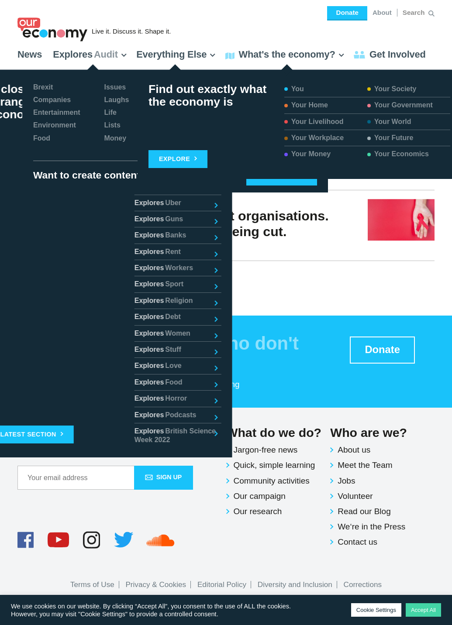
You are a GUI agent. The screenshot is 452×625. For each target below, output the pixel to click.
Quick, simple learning (274, 465)
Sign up (163, 477)
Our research (258, 511)
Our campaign (260, 496)
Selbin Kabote (52, 247)
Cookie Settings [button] (376, 610)
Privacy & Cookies (155, 584)
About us (354, 449)
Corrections (363, 584)
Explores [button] (90, 54)
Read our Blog (364, 511)
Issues (97, 247)
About (382, 12)
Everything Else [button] (176, 54)
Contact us (357, 541)
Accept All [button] (423, 610)
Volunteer (355, 496)
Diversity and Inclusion (295, 584)
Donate (347, 12)
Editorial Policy (221, 584)
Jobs (346, 480)
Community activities (272, 480)
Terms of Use (92, 584)
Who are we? (368, 433)
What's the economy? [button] (285, 54)
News (29, 54)
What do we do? (273, 433)
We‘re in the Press (371, 526)
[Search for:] (415, 13)
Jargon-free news (266, 449)
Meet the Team (365, 465)
